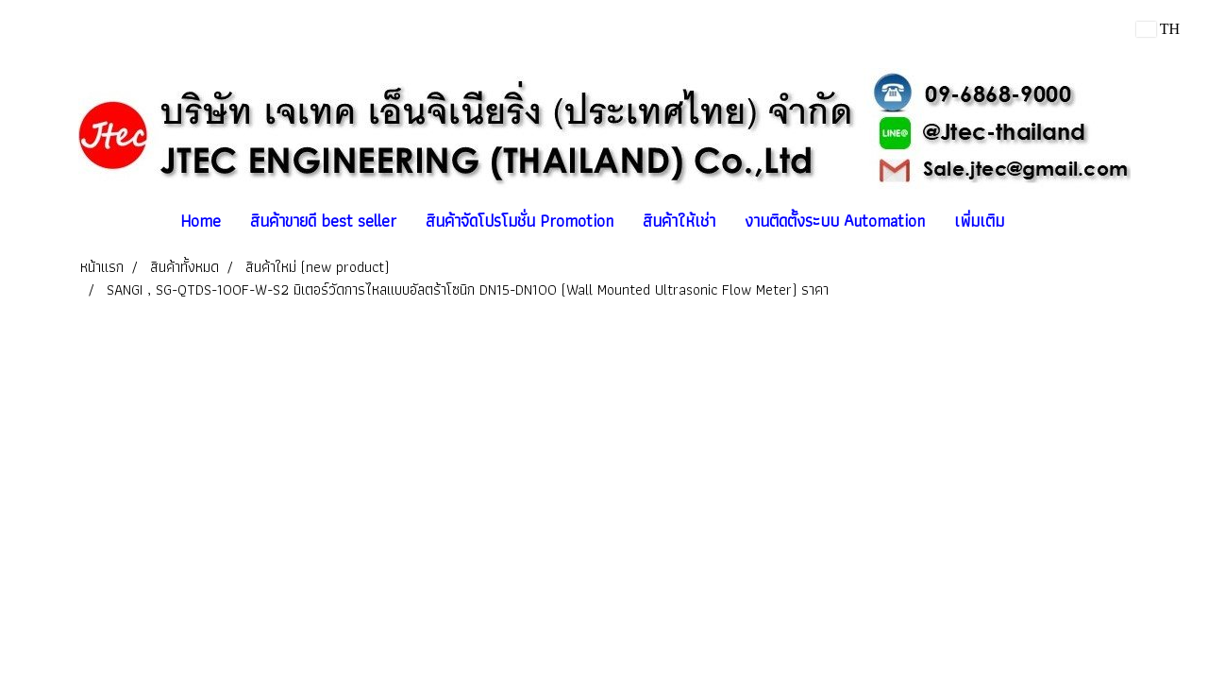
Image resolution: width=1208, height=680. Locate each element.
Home (200, 220)
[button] (1035, 221)
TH (1158, 29)
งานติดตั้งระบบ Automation (835, 220)
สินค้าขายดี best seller (323, 220)
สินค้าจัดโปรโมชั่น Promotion (519, 220)
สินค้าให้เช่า (679, 220)
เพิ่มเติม (979, 220)
